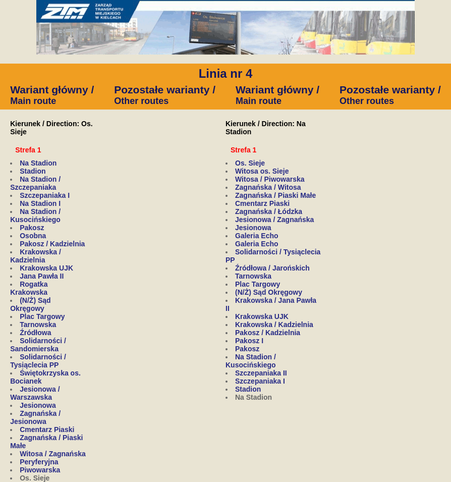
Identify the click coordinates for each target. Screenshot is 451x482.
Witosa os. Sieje (262, 171)
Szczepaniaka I (45, 195)
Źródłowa (35, 333)
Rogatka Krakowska (28, 288)
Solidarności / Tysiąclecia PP (38, 361)
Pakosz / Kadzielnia (52, 244)
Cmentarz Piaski (47, 429)
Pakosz (32, 228)
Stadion (32, 171)
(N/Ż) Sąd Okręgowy (30, 304)
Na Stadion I (40, 203)
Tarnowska (38, 324)
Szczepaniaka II (261, 373)
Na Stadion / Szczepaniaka (35, 183)
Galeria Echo (256, 236)
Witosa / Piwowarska (270, 179)
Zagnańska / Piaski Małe (275, 195)
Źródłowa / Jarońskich (272, 268)
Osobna (33, 236)
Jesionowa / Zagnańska (274, 220)
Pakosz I (249, 341)
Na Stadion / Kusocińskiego (35, 215)
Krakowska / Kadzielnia (35, 256)
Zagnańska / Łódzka (268, 211)
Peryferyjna (39, 462)
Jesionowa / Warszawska (35, 393)
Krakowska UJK (46, 268)
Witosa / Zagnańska (53, 454)
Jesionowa (38, 405)
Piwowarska (40, 470)
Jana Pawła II (42, 276)
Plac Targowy (42, 316)
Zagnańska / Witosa (268, 187)
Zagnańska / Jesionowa (35, 417)
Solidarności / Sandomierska (38, 345)
